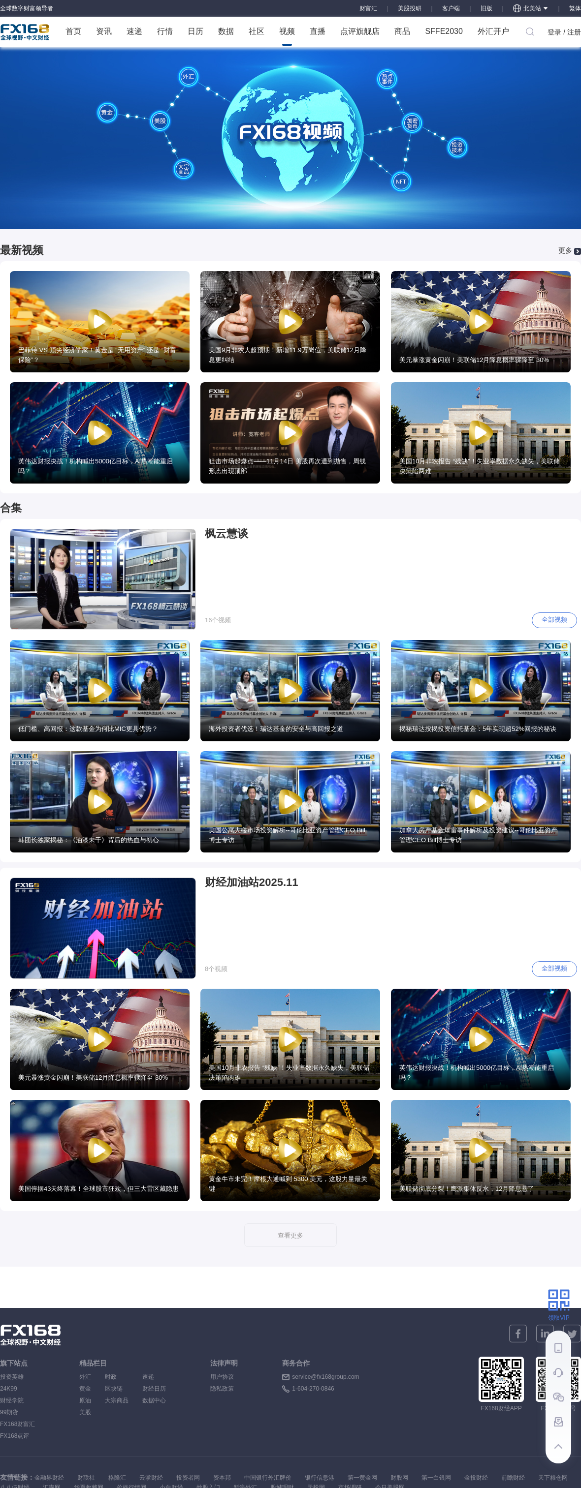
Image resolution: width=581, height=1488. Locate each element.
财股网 (399, 1477)
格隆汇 (117, 1477)
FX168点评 (14, 1435)
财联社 (86, 1477)
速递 (134, 31)
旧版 (486, 8)
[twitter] (572, 1333)
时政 (117, 1376)
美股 (85, 1412)
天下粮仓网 (553, 1477)
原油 (85, 1400)
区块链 (117, 1388)
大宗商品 (117, 1400)
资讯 (104, 31)
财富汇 (368, 8)
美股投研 (409, 8)
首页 (73, 31)
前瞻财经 (513, 1477)
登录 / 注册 (564, 32)
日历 (195, 31)
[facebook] (518, 1333)
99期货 (9, 1412)
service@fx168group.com (325, 1376)
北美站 (531, 8)
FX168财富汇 (17, 1424)
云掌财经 (151, 1477)
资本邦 (222, 1477)
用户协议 (222, 1376)
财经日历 (154, 1388)
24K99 (8, 1388)
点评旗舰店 (360, 31)
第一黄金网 (362, 1477)
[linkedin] (545, 1333)
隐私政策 (222, 1388)
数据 (226, 31)
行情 (165, 31)
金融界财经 (49, 1477)
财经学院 (12, 1400)
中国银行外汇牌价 (267, 1477)
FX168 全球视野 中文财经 (25, 32)
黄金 (85, 1388)
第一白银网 (436, 1477)
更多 (565, 250)
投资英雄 (12, 1376)
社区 (256, 31)
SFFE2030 (443, 31)
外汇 (85, 1376)
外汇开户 (493, 31)
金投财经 (476, 1477)
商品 (402, 31)
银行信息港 (319, 1477)
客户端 (451, 8)
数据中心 (154, 1400)
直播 (317, 31)
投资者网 (188, 1477)
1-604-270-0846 (313, 1388)
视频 (287, 36)
